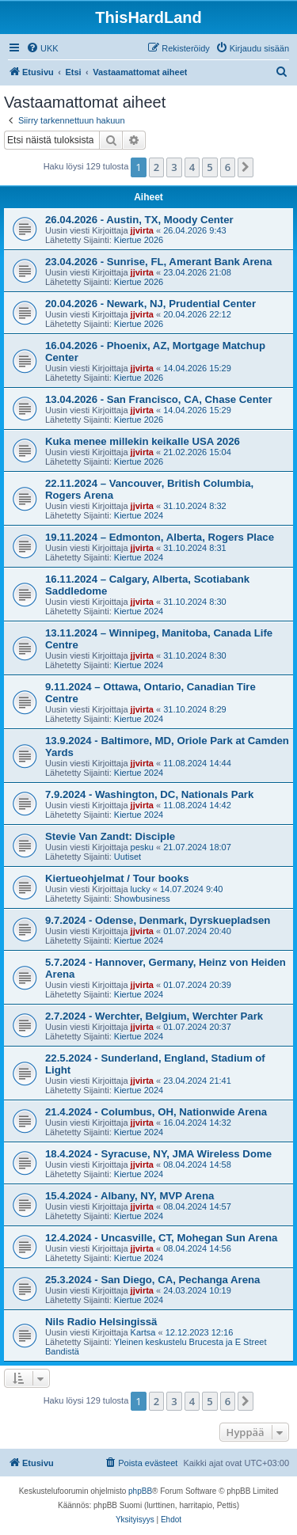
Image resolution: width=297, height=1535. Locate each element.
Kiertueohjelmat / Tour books (116, 878)
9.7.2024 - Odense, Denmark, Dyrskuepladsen (157, 920)
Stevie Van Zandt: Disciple (110, 836)
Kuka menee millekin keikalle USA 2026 (142, 441)
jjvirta (142, 230)
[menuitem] (42, 48)
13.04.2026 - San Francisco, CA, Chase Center (158, 399)
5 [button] (209, 167)
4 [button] (192, 167)
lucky (140, 889)
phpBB (140, 1491)
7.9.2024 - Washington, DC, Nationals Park (149, 794)
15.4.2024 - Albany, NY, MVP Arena (129, 1196)
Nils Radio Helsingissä (101, 1322)
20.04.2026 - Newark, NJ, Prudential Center (150, 304)
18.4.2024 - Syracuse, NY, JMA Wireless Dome (158, 1154)
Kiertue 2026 (138, 240)
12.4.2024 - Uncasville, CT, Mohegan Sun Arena (161, 1238)
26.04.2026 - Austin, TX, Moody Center (139, 220)
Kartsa (143, 1332)
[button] (245, 167)
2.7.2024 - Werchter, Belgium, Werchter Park (154, 1016)
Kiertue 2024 (138, 515)
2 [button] (156, 167)
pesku (142, 847)
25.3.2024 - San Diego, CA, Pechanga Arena (152, 1280)
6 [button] (227, 167)
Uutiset (127, 856)
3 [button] (174, 167)
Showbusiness (142, 898)
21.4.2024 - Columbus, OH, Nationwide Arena (156, 1112)
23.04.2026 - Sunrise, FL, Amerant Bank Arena (158, 262)
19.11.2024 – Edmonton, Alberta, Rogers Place (159, 537)
